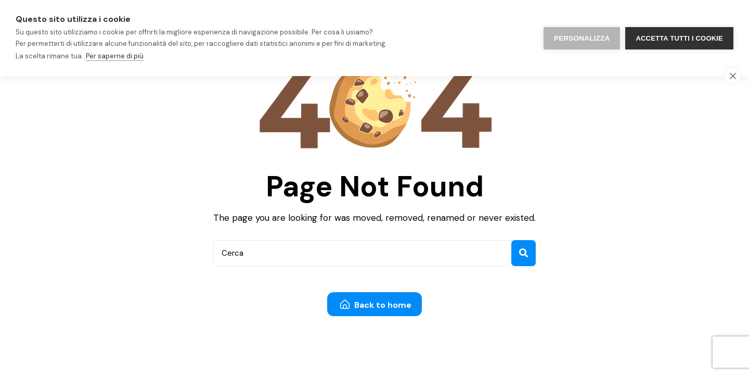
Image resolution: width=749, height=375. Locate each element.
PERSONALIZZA (582, 38)
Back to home (375, 304)
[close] (732, 75)
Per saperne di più (115, 56)
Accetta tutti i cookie (679, 38)
